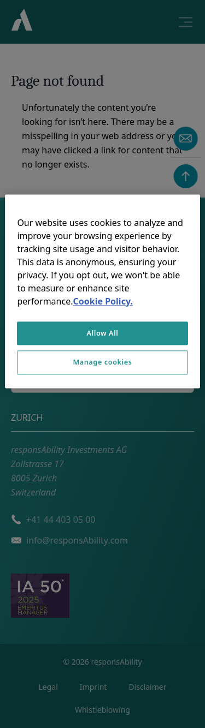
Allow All (102, 333)
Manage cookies (102, 362)
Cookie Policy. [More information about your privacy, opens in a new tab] (102, 301)
